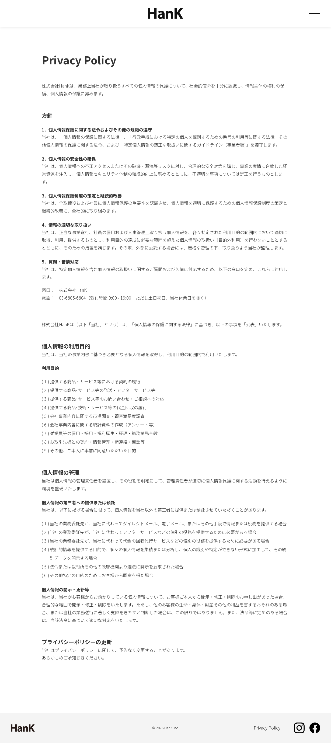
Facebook (314, 728)
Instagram (299, 728)
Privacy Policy (267, 727)
